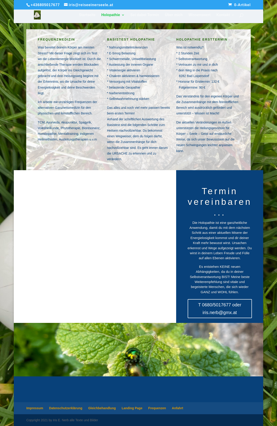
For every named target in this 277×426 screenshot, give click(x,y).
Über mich (173, 15)
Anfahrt (177, 408)
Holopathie (110, 15)
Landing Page (132, 408)
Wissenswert (200, 15)
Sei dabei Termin (144, 15)
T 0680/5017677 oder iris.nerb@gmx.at (219, 308)
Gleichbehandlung (102, 408)
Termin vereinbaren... (220, 201)
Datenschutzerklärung (65, 408)
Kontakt (223, 15)
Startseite (87, 15)
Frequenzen (157, 408)
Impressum (34, 408)
